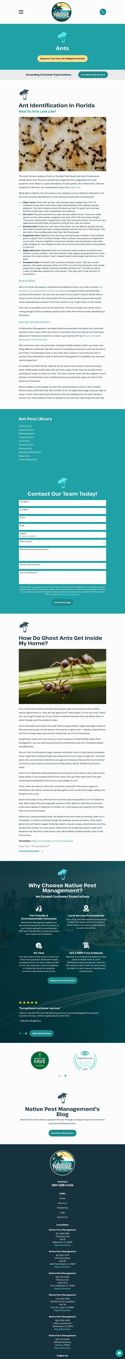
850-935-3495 (62, 1321)
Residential (62, 1208)
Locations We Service (93, 74)
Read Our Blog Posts (62, 1133)
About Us (62, 1203)
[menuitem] (62, 426)
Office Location (26, 542)
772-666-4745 (62, 1299)
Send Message (62, 602)
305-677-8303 (62, 1340)
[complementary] (107, 1345)
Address (23, 534)
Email (22, 526)
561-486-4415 (62, 1185)
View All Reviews (41, 1033)
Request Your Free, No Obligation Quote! (62, 58)
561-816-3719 (62, 1255)
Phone (22, 518)
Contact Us (62, 1217)
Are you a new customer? (30, 565)
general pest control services (33, 339)
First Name (24, 502)
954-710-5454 (62, 1277)
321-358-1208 (62, 1234)
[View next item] (26, 1034)
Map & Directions (62, 1245)
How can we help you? (28, 573)
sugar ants (75, 187)
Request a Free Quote (62, 980)
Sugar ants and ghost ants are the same (51, 841)
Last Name (24, 510)
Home (62, 1199)
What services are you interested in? (34, 549)
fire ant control (90, 336)
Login (62, 1213)
